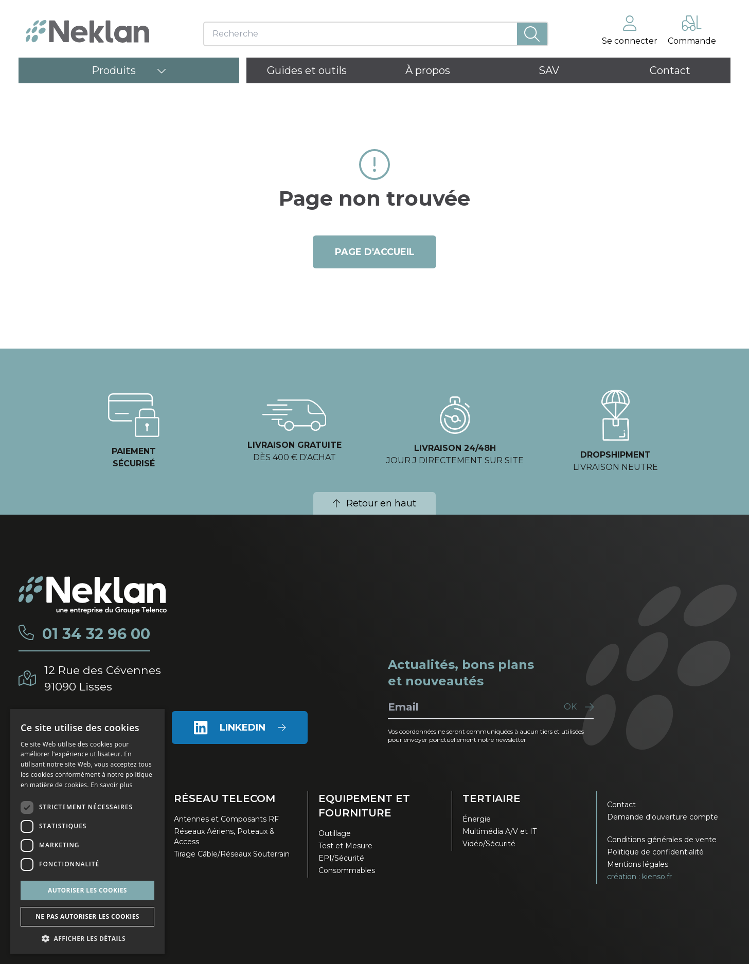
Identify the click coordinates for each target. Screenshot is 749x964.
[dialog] (87, 831)
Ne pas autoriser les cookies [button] (87, 916)
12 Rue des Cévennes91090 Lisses (104, 678)
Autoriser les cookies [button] (87, 890)
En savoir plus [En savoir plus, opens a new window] (111, 784)
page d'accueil (375, 252)
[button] (87, 938)
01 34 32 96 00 (98, 634)
